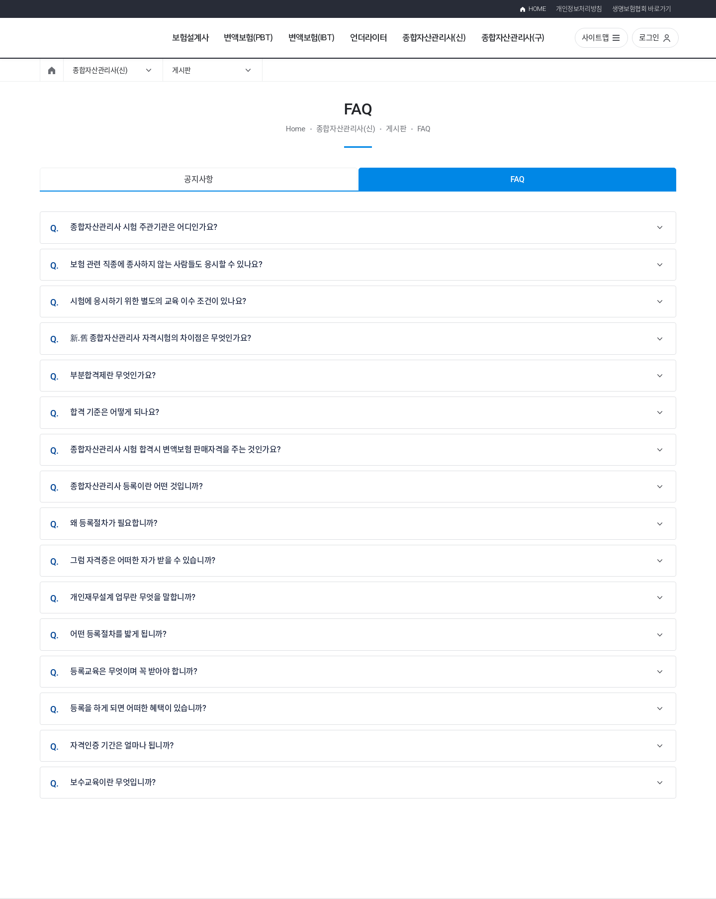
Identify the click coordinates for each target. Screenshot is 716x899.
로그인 (649, 37)
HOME (537, 8)
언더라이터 (368, 37)
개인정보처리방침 (579, 8)
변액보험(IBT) (311, 37)
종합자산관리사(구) (512, 37)
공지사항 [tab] (198, 179)
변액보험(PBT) (248, 37)
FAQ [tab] (518, 179)
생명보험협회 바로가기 (641, 8)
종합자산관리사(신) (433, 37)
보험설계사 (190, 37)
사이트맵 (595, 37)
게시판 (181, 70)
